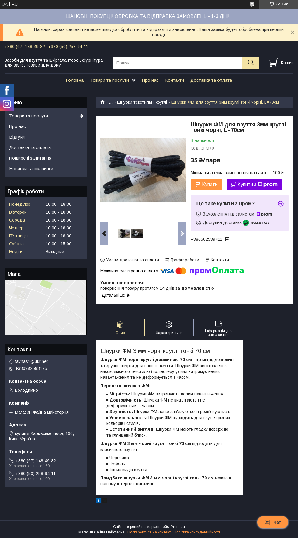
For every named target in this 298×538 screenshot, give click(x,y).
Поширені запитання (30, 157)
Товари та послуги (109, 80)
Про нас (150, 80)
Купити (209, 184)
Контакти (174, 80)
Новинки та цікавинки (31, 168)
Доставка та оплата (211, 80)
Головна (75, 80)
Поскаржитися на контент (149, 532)
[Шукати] (250, 63)
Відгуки (17, 137)
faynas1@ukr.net (31, 361)
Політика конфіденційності (197, 532)
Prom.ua (178, 527)
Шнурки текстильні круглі (142, 102)
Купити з (257, 184)
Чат (273, 522)
